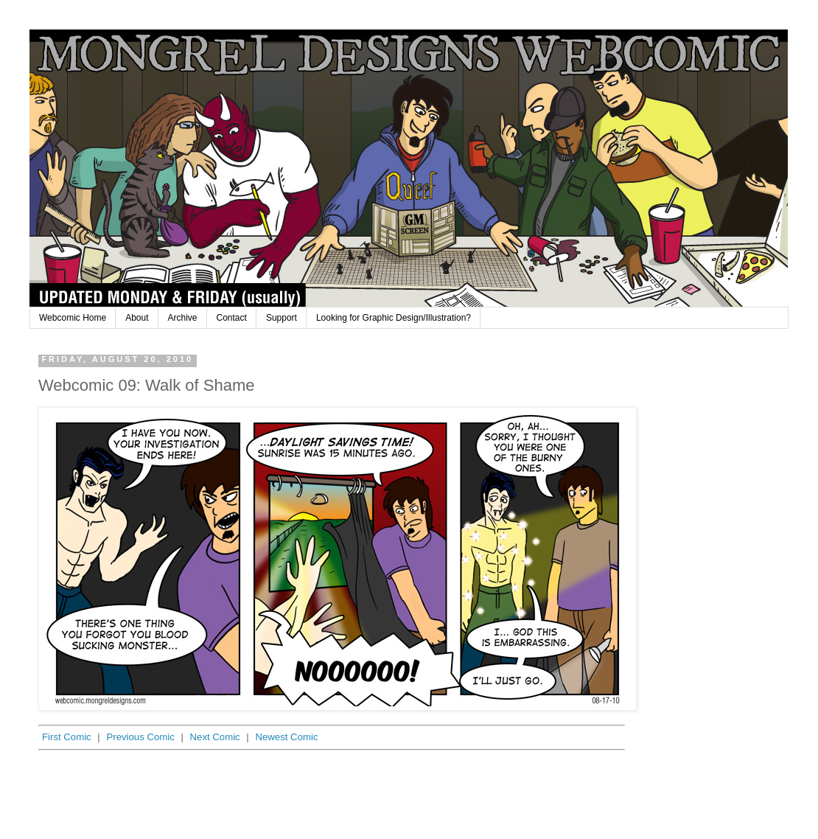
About (136, 318)
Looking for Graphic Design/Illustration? (393, 318)
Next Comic (215, 736)
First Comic (66, 736)
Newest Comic (286, 736)
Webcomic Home (72, 318)
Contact (232, 318)
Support (281, 318)
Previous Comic (140, 736)
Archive (182, 318)
